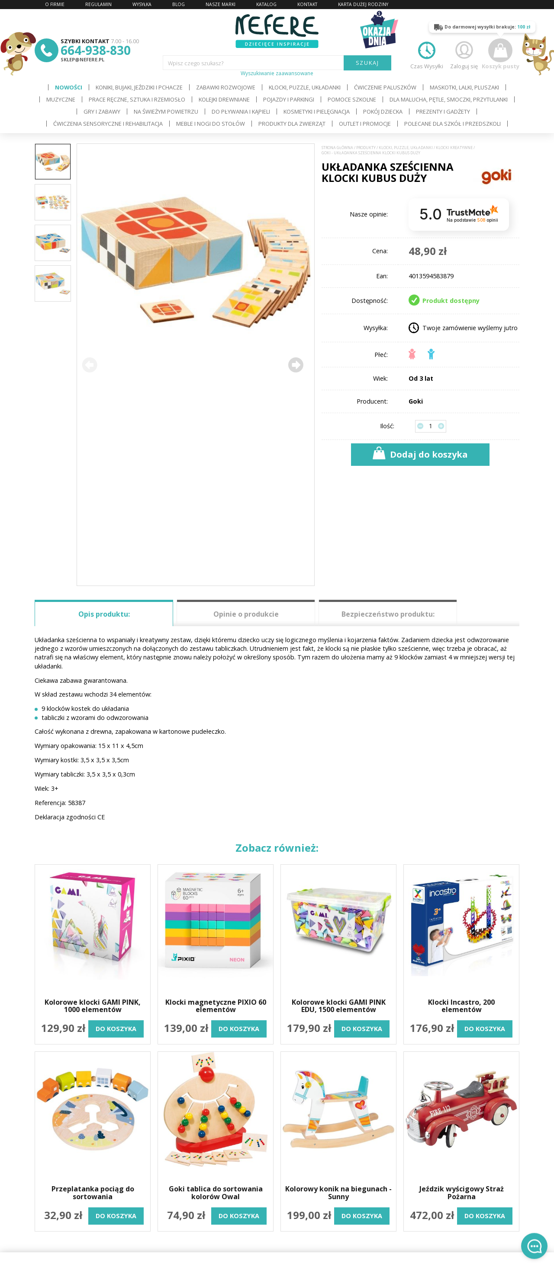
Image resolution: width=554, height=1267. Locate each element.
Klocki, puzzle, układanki (305, 87)
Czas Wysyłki (426, 54)
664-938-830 (96, 50)
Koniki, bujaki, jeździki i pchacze (139, 87)
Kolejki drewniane (224, 99)
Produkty (366, 147)
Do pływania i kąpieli (241, 111)
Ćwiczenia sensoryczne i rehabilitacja (108, 123)
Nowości (68, 87)
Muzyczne (60, 99)
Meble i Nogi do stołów (210, 123)
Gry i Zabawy (102, 111)
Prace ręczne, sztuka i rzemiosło (137, 99)
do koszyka (116, 1029)
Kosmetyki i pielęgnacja (316, 111)
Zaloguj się (464, 54)
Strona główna (337, 147)
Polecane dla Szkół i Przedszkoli (452, 123)
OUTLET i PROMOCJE (365, 123)
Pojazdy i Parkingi (288, 99)
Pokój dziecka (383, 111)
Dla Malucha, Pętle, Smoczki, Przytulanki (449, 99)
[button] (295, 365)
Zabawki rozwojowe (225, 87)
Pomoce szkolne (352, 99)
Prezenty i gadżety (443, 111)
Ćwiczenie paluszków (385, 87)
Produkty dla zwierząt (291, 123)
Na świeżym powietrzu (166, 111)
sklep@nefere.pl (82, 59)
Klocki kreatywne (454, 147)
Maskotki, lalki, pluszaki (464, 87)
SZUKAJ (368, 63)
